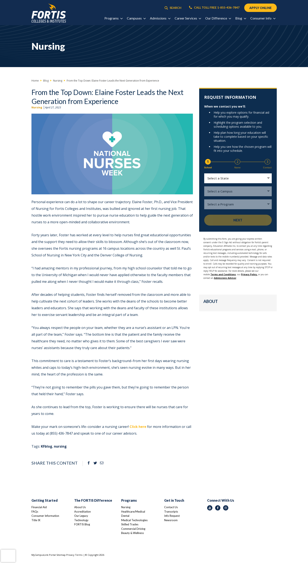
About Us (80, 507)
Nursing (36, 107)
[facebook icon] (217, 507)
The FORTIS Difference (93, 500)
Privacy (70, 554)
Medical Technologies (134, 520)
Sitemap (61, 554)
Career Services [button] (188, 18)
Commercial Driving (133, 528)
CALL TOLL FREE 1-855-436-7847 (214, 7)
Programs (129, 500)
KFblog (46, 446)
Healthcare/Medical (133, 511)
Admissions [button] (160, 18)
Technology (81, 520)
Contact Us (171, 507)
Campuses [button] (136, 18)
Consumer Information (45, 515)
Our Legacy (81, 515)
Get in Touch (174, 500)
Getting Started (44, 500)
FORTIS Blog (82, 524)
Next (237, 220)
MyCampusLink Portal (43, 554)
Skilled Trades (129, 524)
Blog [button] (240, 18)
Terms (78, 554)
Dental (125, 515)
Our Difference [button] (218, 18)
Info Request (172, 515)
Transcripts (171, 511)
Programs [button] (113, 18)
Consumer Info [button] (262, 18)
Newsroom (171, 520)
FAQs (34, 511)
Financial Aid (39, 507)
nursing (60, 446)
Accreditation (82, 511)
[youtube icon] (209, 507)
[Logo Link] (48, 13)
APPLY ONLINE (260, 8)
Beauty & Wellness (132, 533)
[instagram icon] (225, 507)
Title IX (35, 520)
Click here (138, 426)
